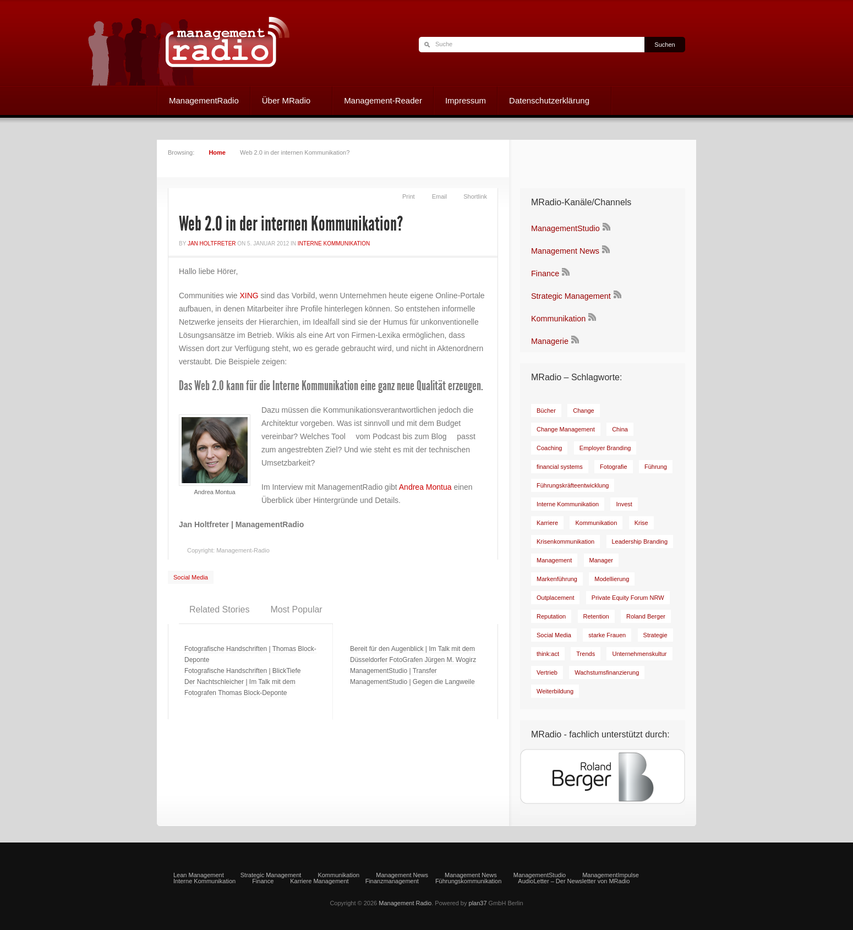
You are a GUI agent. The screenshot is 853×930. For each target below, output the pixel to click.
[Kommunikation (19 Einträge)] (596, 522)
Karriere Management (319, 881)
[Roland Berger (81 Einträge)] (646, 616)
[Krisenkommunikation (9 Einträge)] (565, 541)
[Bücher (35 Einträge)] (546, 410)
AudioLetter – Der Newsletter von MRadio (574, 881)
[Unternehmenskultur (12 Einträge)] (639, 653)
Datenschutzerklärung (549, 102)
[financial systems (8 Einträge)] (559, 466)
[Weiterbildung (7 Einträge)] (555, 691)
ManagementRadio (204, 100)
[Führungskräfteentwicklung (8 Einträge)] (572, 485)
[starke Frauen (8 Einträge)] (607, 635)
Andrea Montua (425, 487)
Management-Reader (383, 100)
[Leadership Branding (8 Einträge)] (640, 541)
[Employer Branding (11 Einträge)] (605, 448)
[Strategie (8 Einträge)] (655, 635)
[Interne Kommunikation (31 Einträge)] (567, 504)
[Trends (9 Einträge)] (585, 653)
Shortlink (475, 196)
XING (248, 295)
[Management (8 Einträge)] (554, 560)
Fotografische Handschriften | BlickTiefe (242, 671)
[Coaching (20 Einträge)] (549, 448)
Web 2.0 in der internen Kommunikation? (291, 224)
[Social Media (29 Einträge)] (554, 635)
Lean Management (198, 875)
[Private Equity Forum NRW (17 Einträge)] (628, 597)
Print (408, 196)
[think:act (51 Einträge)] (548, 653)
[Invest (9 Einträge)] (623, 504)
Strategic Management (571, 296)
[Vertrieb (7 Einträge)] (547, 672)
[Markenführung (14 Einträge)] (557, 579)
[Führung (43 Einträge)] (655, 466)
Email (439, 196)
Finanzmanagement (392, 881)
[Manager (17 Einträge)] (601, 560)
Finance (545, 273)
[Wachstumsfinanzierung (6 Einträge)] (606, 672)
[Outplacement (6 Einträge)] (555, 597)
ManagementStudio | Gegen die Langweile (412, 682)
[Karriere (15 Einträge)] (547, 522)
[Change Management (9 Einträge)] (565, 429)
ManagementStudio (565, 228)
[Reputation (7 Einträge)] (551, 616)
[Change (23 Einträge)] (583, 410)
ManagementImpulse (610, 875)
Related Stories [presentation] (219, 609)
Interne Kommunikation (334, 243)
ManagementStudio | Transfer (393, 671)
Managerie (549, 341)
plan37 (478, 903)
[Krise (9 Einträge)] (641, 522)
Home (217, 152)
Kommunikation (558, 318)
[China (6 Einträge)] (619, 429)
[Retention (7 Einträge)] (596, 616)
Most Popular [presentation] (296, 609)
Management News (565, 251)
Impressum (465, 100)
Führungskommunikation (468, 881)
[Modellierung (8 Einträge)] (612, 579)
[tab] (219, 609)
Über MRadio (286, 102)
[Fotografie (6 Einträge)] (613, 466)
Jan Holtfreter (212, 243)
